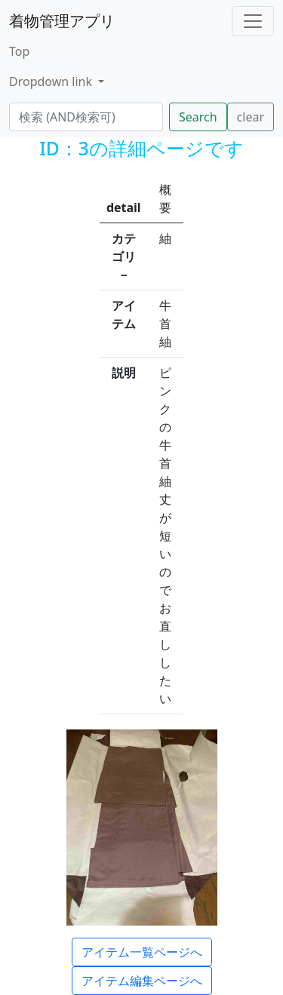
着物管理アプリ (62, 21)
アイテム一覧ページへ (142, 952)
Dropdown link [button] (52, 81)
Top (19, 51)
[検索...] (86, 117)
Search (198, 117)
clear (250, 117)
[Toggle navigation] (253, 21)
